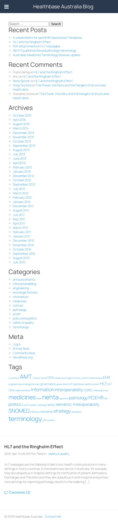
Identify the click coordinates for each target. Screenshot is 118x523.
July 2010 (18, 262)
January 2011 (20, 236)
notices (17, 305)
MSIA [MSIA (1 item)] (38, 398)
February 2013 (21, 167)
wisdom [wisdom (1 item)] (50, 420)
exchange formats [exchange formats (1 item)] (29, 384)
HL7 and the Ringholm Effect (31, 42)
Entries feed (20, 348)
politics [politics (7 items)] (14, 404)
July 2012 (18, 189)
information (20, 297)
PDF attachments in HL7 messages (35, 46)
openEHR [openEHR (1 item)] (63, 398)
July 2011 (18, 215)
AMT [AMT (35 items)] (25, 376)
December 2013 (22, 133)
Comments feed (23, 353)
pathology (18, 310)
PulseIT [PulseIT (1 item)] (24, 404)
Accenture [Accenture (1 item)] (13, 377)
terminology (20, 327)
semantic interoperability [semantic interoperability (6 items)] (77, 404)
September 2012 (23, 184)
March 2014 (20, 128)
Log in (16, 344)
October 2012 (21, 180)
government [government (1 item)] (61, 384)
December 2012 (22, 176)
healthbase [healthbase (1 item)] (77, 384)
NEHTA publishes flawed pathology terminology (44, 50)
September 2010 (23, 254)
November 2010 (22, 245)
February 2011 (21, 232)
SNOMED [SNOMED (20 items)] (18, 410)
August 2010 (20, 258)
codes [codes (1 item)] (57, 377)
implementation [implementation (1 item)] (21, 390)
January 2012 (21, 202)
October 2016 (21, 115)
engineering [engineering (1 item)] (13, 384)
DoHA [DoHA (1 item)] (84, 377)
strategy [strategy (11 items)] (61, 411)
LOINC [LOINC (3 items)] (87, 390)
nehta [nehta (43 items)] (49, 397)
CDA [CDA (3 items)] (50, 377)
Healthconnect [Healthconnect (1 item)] (91, 384)
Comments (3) (18, 492)
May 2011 (18, 219)
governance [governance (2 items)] (47, 384)
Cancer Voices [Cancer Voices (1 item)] (38, 377)
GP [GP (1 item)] (69, 384)
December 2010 (22, 240)
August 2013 (20, 150)
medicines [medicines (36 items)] (21, 397)
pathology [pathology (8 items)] (77, 398)
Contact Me (52, 516)
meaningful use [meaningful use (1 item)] (99, 390)
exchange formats (24, 292)
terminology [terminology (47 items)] (24, 418)
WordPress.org (22, 357)
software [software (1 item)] (33, 411)
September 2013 (23, 146)
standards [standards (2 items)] (45, 412)
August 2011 (20, 210)
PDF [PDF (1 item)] (105, 398)
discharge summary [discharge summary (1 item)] (70, 377)
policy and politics (24, 318)
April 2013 (18, 163)
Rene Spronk (20, 81)
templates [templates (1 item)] (75, 411)
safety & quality (22, 323)
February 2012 (21, 197)
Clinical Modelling (23, 284)
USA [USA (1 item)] (43, 420)
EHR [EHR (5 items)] (105, 377)
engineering (20, 288)
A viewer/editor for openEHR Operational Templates (46, 38)
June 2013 (18, 158)
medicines (19, 301)
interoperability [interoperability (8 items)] (68, 390)
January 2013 (21, 171)
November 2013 (22, 137)
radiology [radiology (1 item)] (40, 404)
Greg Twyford (21, 85)
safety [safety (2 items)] (50, 405)
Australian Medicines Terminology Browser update (45, 55)
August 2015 (20, 124)
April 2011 (18, 223)
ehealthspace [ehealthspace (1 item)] (95, 377)
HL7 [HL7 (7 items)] (102, 383)
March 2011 (19, 228)
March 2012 (20, 193)
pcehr (16, 314)
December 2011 (22, 206)
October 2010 (21, 249)
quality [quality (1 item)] (32, 404)
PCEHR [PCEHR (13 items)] (95, 397)
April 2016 (18, 120)
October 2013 (21, 141)
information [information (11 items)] (41, 389)
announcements (23, 279)
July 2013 (18, 154)
